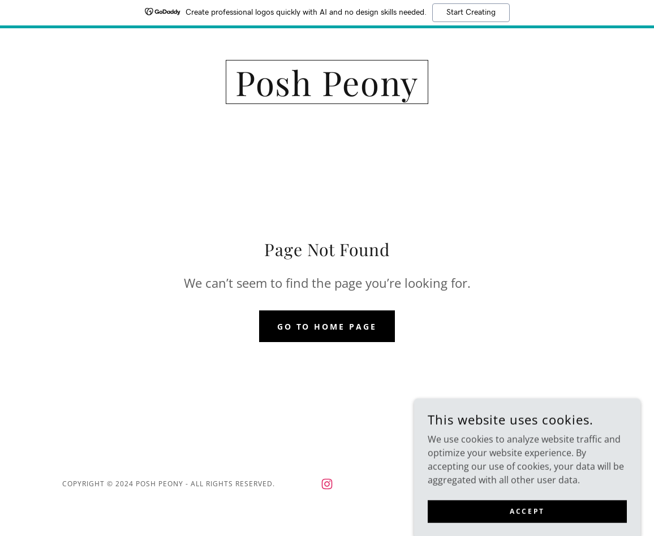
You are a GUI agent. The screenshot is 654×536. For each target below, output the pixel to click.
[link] (327, 93)
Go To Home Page (327, 326)
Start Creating (471, 12)
